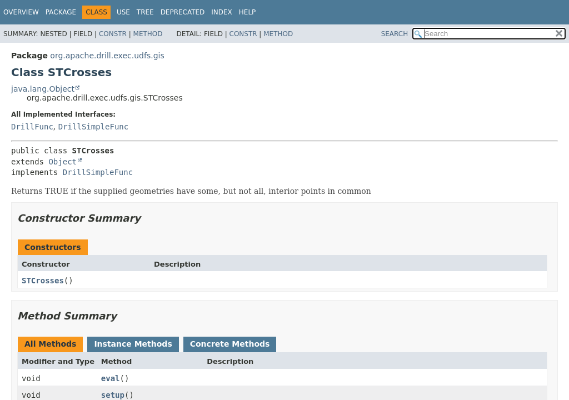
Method (148, 34)
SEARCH (394, 34)
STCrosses (43, 280)
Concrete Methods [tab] (230, 343)
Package (61, 12)
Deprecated (183, 12)
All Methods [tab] (50, 343)
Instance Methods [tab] (133, 343)
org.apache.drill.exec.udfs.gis (107, 55)
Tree (145, 12)
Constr (113, 34)
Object (62, 161)
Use (123, 12)
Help (247, 12)
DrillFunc (32, 126)
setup (112, 395)
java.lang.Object (42, 88)
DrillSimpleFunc (93, 126)
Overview (21, 12)
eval (110, 378)
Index (221, 12)
